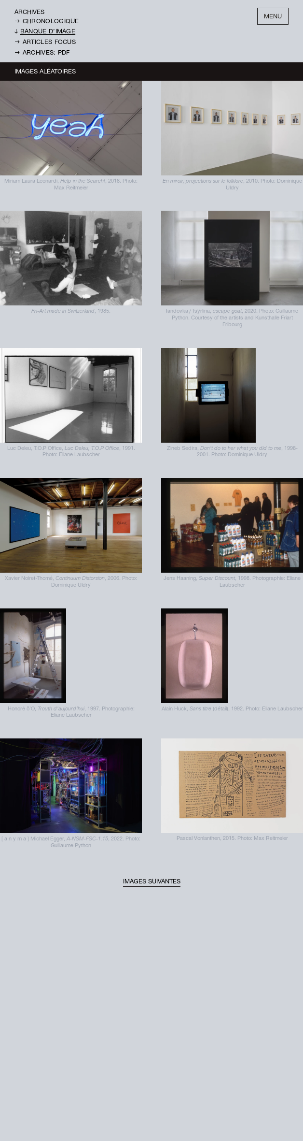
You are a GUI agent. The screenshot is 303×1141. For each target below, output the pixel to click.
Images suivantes (151, 882)
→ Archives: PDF (42, 53)
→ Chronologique (46, 22)
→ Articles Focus (45, 43)
